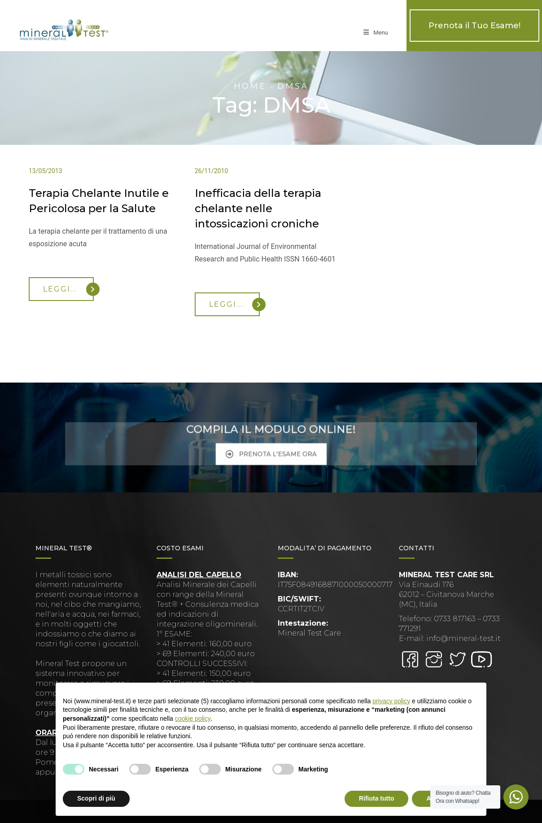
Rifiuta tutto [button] (376, 798)
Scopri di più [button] (96, 798)
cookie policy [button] (192, 718)
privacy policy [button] (391, 701)
